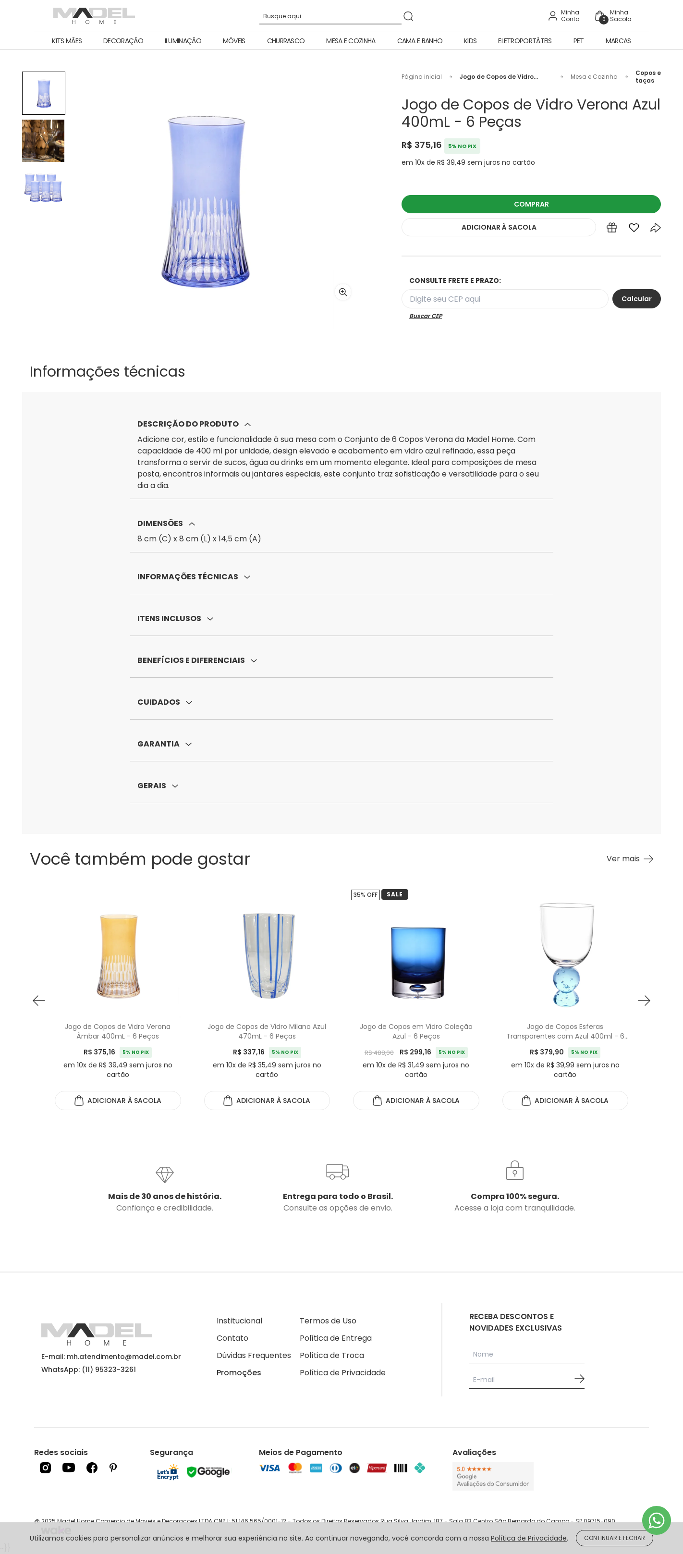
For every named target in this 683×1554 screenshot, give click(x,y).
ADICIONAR (499, 227)
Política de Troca (332, 1355)
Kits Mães (67, 41)
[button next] (644, 1001)
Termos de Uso (328, 1320)
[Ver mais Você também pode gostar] (630, 859)
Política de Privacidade (343, 1372)
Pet (578, 41)
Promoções (239, 1372)
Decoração (123, 41)
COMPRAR (531, 204)
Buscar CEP (425, 316)
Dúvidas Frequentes (254, 1355)
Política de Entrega (336, 1338)
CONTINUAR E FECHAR (614, 1538)
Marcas (618, 41)
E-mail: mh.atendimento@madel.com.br (111, 1356)
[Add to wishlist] (634, 229)
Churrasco (286, 41)
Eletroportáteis (525, 41)
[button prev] (39, 1001)
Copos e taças (648, 77)
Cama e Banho (420, 41)
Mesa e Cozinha (350, 41)
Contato (232, 1338)
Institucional (239, 1320)
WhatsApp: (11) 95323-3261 (88, 1369)
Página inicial (422, 77)
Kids (470, 41)
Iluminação (183, 41)
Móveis (234, 41)
